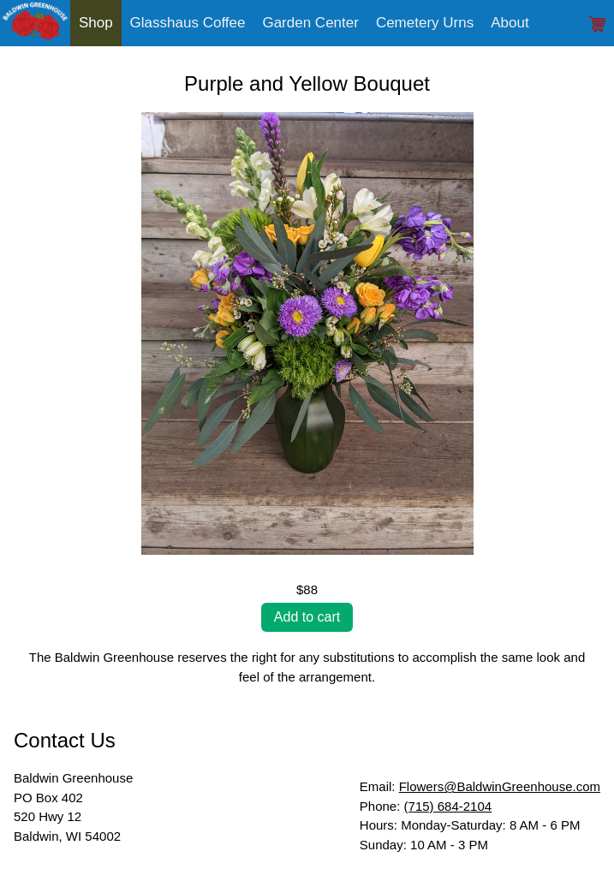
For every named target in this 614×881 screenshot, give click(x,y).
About (509, 23)
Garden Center (310, 23)
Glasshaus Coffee (188, 23)
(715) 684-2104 (448, 806)
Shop (96, 23)
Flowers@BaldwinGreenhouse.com (499, 786)
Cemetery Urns (425, 23)
